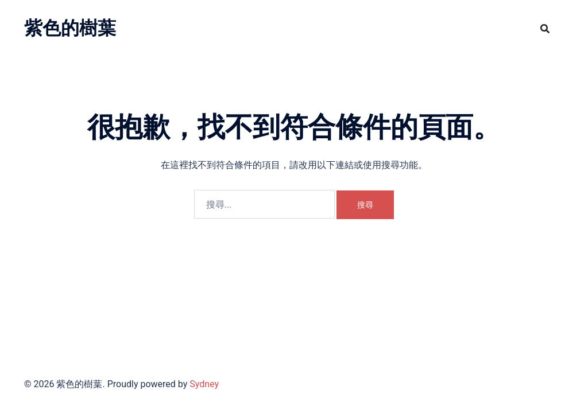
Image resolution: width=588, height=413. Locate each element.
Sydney (204, 384)
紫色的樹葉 (70, 28)
